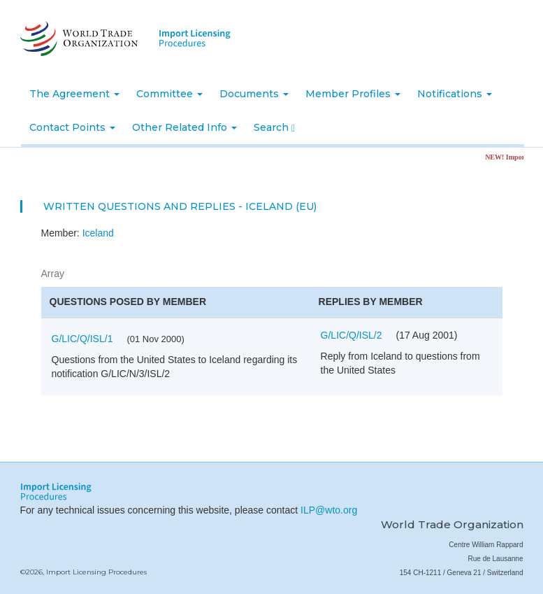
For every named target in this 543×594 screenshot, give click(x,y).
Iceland (98, 233)
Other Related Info (184, 127)
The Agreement (74, 93)
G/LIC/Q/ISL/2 (351, 335)
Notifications (454, 93)
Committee (169, 93)
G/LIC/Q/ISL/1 (82, 338)
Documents (254, 93)
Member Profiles (352, 93)
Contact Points (72, 127)
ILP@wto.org (329, 510)
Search (274, 127)
